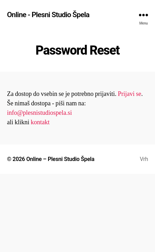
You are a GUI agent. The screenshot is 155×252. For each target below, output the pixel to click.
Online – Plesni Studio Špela (60, 159)
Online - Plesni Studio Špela (48, 15)
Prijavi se (129, 94)
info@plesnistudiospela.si (39, 113)
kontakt (40, 122)
